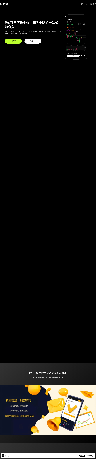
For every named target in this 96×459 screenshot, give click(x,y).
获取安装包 (89, 455)
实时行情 (93, 4)
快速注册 (82, 455)
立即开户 (13, 41)
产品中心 (84, 4)
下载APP (33, 41)
